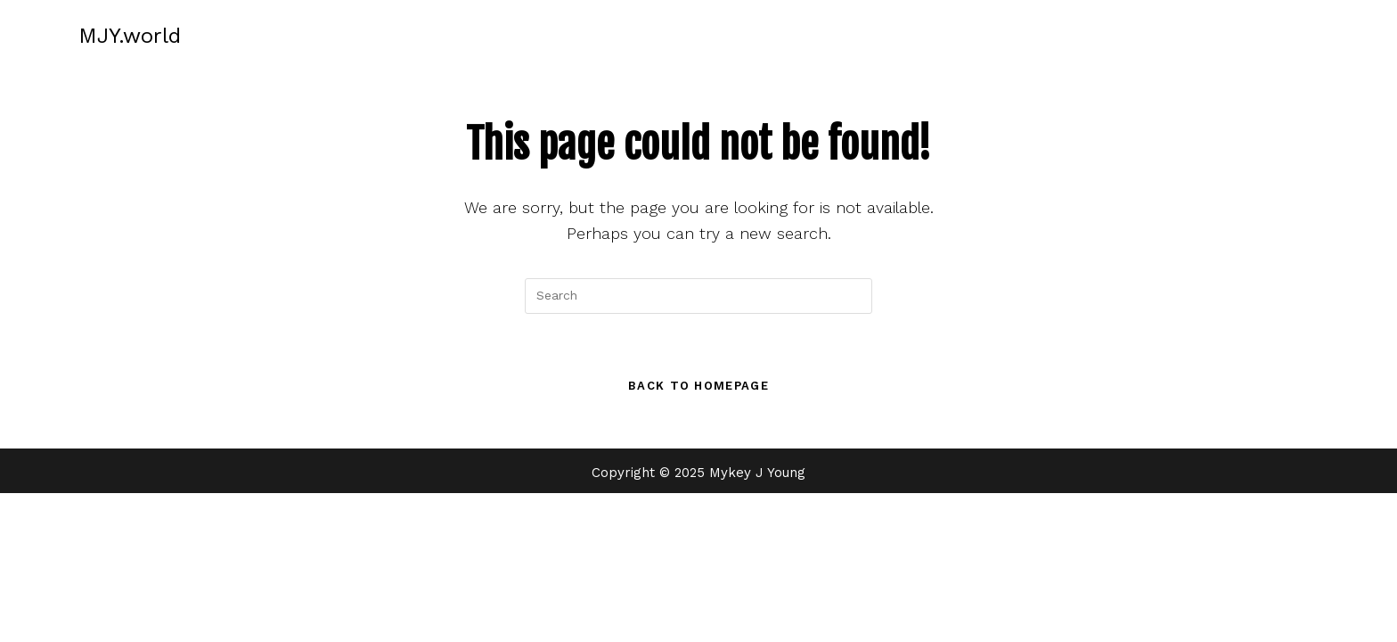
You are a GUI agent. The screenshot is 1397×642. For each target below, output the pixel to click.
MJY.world (129, 35)
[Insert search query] (698, 296)
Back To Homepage (698, 385)
